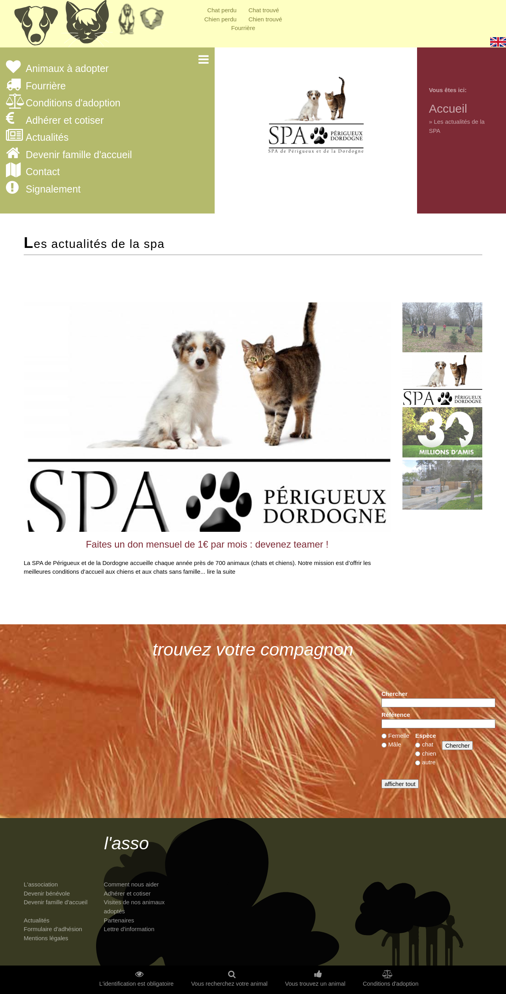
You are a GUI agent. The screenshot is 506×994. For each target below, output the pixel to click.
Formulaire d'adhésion (53, 929)
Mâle (394, 744)
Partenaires (119, 920)
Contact (43, 172)
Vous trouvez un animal (315, 984)
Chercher (394, 693)
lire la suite (221, 571)
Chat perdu (221, 10)
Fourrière (243, 28)
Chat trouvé (263, 10)
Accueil (448, 108)
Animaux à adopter (67, 69)
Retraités (126, 21)
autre (429, 762)
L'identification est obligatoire (136, 984)
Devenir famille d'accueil (79, 155)
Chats (87, 25)
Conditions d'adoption (73, 103)
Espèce (425, 735)
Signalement (53, 189)
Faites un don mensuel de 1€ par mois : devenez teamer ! (207, 544)
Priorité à (154, 21)
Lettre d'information (129, 929)
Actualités (47, 137)
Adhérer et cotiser (65, 120)
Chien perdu (220, 19)
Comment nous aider (131, 884)
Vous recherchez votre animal (229, 984)
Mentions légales (46, 938)
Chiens (35, 25)
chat (427, 744)
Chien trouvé (265, 19)
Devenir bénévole (47, 893)
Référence (395, 714)
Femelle (398, 735)
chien (429, 753)
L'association (41, 884)
